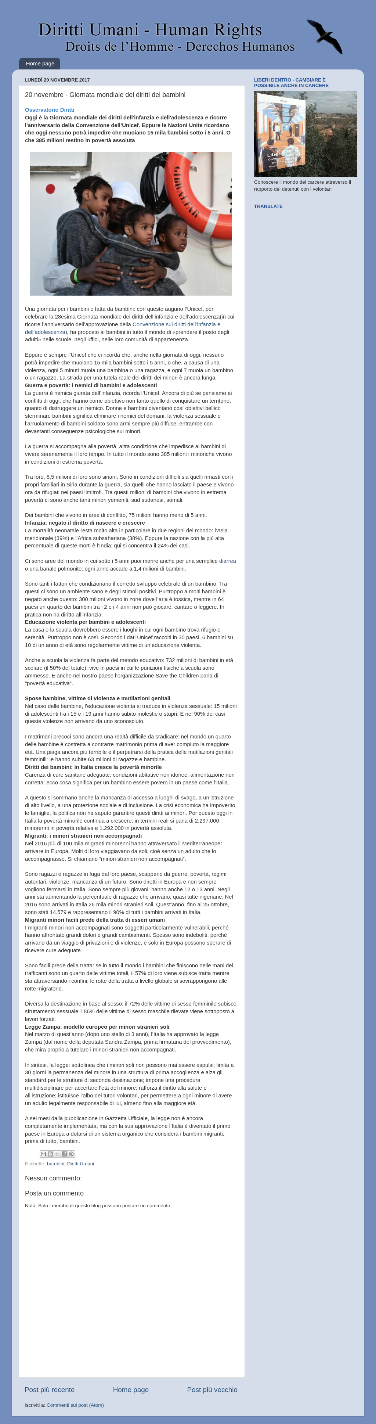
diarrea (227, 561)
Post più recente (50, 1390)
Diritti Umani (80, 1163)
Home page (40, 63)
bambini (55, 1163)
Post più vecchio (212, 1390)
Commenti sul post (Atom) (75, 1405)
